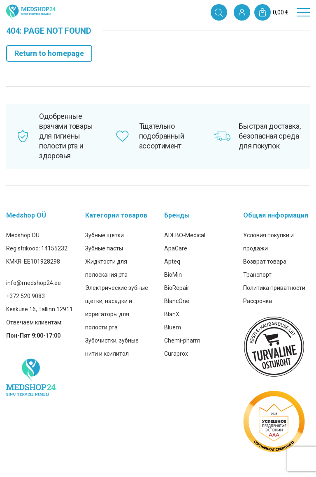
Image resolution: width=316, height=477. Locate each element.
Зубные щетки (104, 235)
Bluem (172, 327)
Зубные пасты (104, 248)
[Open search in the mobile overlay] (219, 12)
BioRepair (176, 288)
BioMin (173, 274)
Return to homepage (49, 53)
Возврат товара (264, 261)
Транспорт (257, 274)
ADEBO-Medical (184, 235)
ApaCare (175, 248)
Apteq (172, 261)
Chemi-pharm (182, 340)
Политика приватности (274, 288)
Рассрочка (257, 301)
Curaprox (176, 353)
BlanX (171, 314)
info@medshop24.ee (33, 283)
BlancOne (176, 301)
